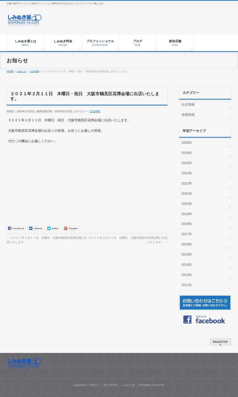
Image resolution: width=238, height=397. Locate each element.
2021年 (186, 193)
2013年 (186, 275)
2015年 (186, 254)
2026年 (186, 142)
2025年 (186, 153)
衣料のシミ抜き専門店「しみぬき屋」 (113, 385)
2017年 (186, 234)
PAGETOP (220, 341)
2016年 (186, 244)
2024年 (186, 163)
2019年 (186, 214)
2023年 (186, 173)
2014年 (186, 264)
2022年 (186, 183)
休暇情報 (188, 115)
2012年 (186, 285)
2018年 (186, 224)
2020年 (186, 204)
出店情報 (95, 111)
